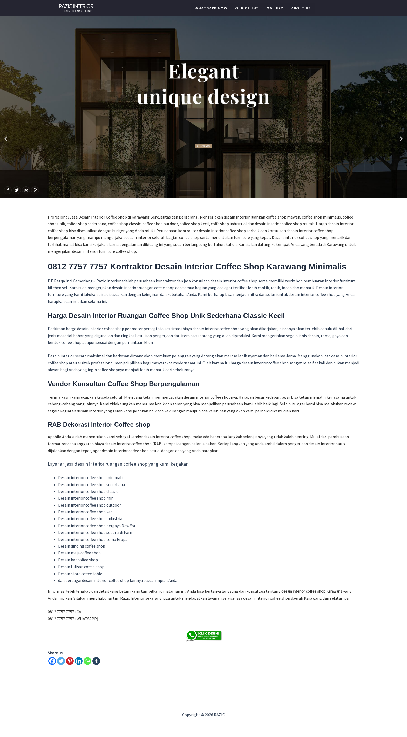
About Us (301, 8)
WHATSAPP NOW (211, 8)
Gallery (275, 8)
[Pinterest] (70, 661)
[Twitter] (61, 661)
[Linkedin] (79, 661)
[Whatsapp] (87, 661)
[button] (6, 138)
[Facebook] (52, 661)
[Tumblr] (96, 661)
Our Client (247, 8)
